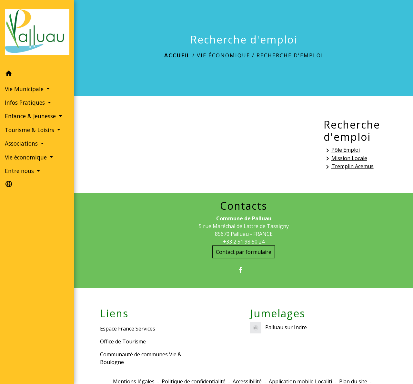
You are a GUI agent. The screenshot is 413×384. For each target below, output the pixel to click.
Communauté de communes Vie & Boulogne (140, 358)
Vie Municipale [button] (25, 89)
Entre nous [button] (20, 171)
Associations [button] (22, 143)
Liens (114, 313)
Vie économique (223, 55)
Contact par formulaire (243, 251)
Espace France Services (127, 328)
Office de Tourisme (123, 341)
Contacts (243, 206)
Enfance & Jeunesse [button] (31, 116)
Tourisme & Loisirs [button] (30, 130)
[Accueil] (37, 34)
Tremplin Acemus (349, 167)
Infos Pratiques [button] (25, 102)
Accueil (177, 55)
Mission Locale (345, 159)
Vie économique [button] (26, 157)
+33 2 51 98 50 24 (244, 241)
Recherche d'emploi (290, 55)
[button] (37, 74)
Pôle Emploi (342, 150)
